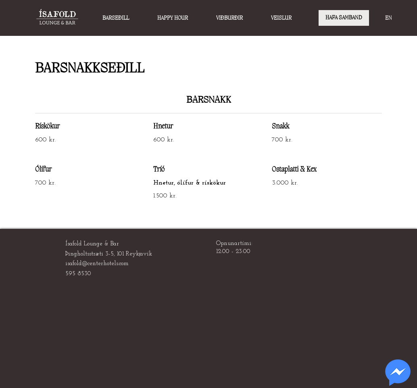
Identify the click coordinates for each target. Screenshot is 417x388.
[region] (398, 372)
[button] (125, 18)
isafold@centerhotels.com (97, 264)
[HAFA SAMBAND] (344, 18)
